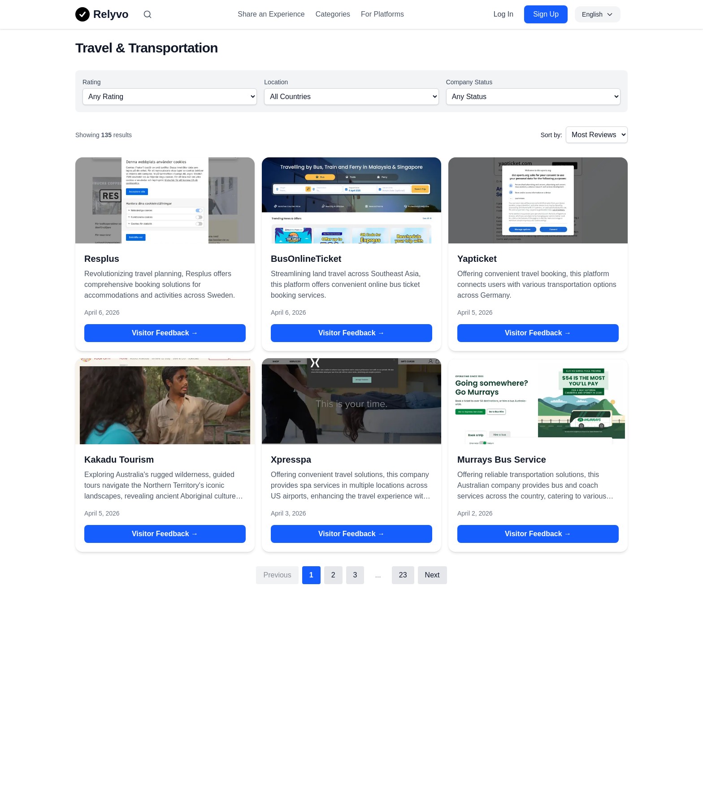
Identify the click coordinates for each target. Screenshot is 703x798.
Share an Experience (271, 14)
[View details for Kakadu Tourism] (165, 401)
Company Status (469, 82)
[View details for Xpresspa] (351, 401)
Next (432, 575)
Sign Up (546, 14)
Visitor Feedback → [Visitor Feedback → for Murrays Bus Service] (538, 534)
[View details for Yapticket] (538, 200)
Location (276, 82)
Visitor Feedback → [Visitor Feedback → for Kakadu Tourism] (165, 534)
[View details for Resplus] (165, 200)
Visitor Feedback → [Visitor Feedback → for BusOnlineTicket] (351, 333)
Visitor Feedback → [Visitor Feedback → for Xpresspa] (351, 534)
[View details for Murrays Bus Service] (538, 401)
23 (403, 575)
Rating (91, 82)
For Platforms (382, 14)
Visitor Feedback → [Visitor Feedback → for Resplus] (165, 333)
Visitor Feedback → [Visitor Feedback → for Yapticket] (538, 333)
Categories (333, 14)
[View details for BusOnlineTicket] (351, 200)
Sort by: (551, 135)
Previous (277, 575)
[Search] (147, 14)
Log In (503, 14)
